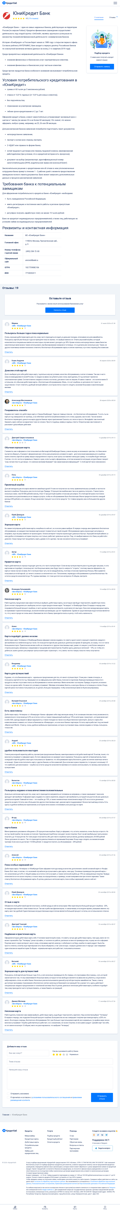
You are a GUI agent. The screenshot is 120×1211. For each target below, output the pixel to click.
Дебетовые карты (32, 1142)
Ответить (9, 352)
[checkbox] (8, 1094)
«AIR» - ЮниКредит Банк (21, 326)
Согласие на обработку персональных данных (49, 1181)
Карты (75, 1209)
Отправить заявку (102, 66)
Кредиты (45, 1209)
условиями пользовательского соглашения (51, 1097)
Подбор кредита (53, 1136)
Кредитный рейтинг (55, 1139)
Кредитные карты (32, 1139)
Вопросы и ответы (77, 1145)
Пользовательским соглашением (43, 1183)
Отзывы (113, 17)
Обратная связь (76, 1142)
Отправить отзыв (102, 1097)
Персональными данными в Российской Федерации (97, 1183)
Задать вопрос (102, 1148)
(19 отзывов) (33, 18)
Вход (105, 1209)
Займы (15, 1209)
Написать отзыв (60, 310)
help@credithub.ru (48, 1190)
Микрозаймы (30, 1136)
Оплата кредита (53, 1142)
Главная (5, 1115)
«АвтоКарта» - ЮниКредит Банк (24, 403)
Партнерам (74, 1139)
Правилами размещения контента (66, 1183)
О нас (72, 1136)
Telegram (112, 1187)
